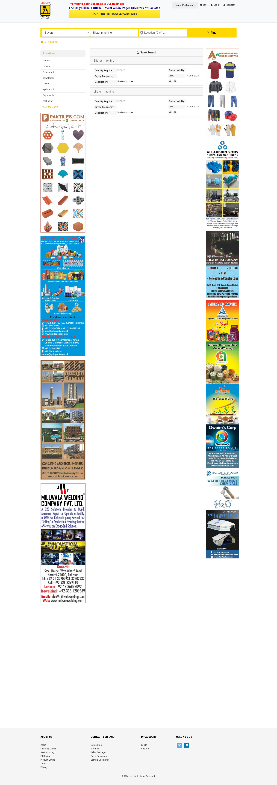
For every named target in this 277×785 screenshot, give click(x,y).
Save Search (146, 52)
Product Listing (47, 760)
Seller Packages (99, 752)
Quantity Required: (104, 70)
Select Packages (184, 5)
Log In (214, 5)
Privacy (44, 767)
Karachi (46, 60)
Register (229, 5)
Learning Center (48, 748)
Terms (43, 763)
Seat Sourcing (47, 752)
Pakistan (53, 41)
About (43, 745)
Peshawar (47, 101)
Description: (101, 82)
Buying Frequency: (104, 76)
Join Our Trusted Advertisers (114, 14)
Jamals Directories (100, 760)
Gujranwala (48, 95)
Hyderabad (48, 89)
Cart (203, 5)
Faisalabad (48, 72)
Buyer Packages (99, 756)
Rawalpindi (48, 78)
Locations (49, 53)
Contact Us (96, 745)
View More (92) (50, 107)
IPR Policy (45, 756)
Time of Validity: (177, 70)
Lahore (46, 66)
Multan (46, 83)
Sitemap (95, 748)
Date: (171, 76)
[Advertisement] (63, 656)
